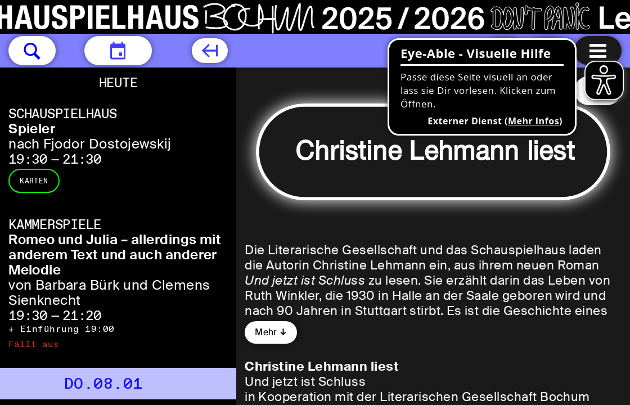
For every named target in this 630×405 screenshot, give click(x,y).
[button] (32, 50)
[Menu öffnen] (598, 50)
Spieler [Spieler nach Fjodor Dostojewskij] (31, 128)
